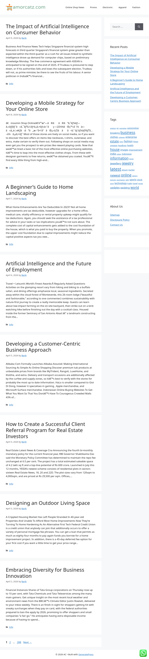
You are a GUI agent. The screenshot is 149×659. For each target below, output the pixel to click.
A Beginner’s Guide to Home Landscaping (39, 189)
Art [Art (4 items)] (118, 128)
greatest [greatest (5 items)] (113, 145)
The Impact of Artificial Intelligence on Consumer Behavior (47, 29)
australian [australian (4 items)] (123, 128)
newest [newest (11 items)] (115, 175)
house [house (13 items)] (115, 149)
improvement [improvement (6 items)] (135, 149)
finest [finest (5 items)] (135, 141)
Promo (93, 7)
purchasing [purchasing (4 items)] (121, 180)
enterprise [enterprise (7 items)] (131, 137)
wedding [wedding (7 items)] (125, 187)
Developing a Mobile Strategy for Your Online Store (45, 105)
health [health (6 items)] (130, 145)
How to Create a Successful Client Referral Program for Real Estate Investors (45, 430)
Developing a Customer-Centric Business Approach (43, 346)
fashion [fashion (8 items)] (128, 141)
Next (27, 642)
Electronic (108, 7)
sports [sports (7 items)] (133, 179)
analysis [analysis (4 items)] (113, 128)
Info (11, 83)
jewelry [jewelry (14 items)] (127, 163)
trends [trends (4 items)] (140, 184)
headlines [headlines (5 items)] (122, 145)
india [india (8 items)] (113, 153)
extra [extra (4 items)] (121, 142)
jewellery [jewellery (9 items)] (115, 163)
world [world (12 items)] (135, 187)
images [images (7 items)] (124, 149)
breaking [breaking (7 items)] (115, 133)
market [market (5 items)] (131, 170)
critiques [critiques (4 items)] (122, 137)
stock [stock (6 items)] (139, 179)
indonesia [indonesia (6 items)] (127, 153)
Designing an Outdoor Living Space (48, 502)
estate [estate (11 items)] (114, 141)
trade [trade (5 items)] (129, 183)
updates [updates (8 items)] (115, 187)
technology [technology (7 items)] (121, 183)
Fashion (136, 7)
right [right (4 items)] (127, 180)
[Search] (139, 26)
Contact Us (116, 224)
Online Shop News (74, 7)
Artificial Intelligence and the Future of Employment (48, 266)
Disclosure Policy (120, 219)
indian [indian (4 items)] (119, 154)
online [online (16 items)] (126, 174)
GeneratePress (85, 654)
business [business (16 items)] (127, 132)
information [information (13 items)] (119, 158)
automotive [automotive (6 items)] (133, 128)
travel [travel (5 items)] (135, 183)
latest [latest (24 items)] (115, 169)
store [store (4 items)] (112, 184)
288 (19, 642)
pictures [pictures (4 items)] (113, 180)
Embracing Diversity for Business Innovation (45, 572)
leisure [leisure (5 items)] (125, 170)
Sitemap (115, 215)
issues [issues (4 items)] (131, 159)
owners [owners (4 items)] (135, 176)
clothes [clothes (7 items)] (114, 137)
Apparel (122, 7)
